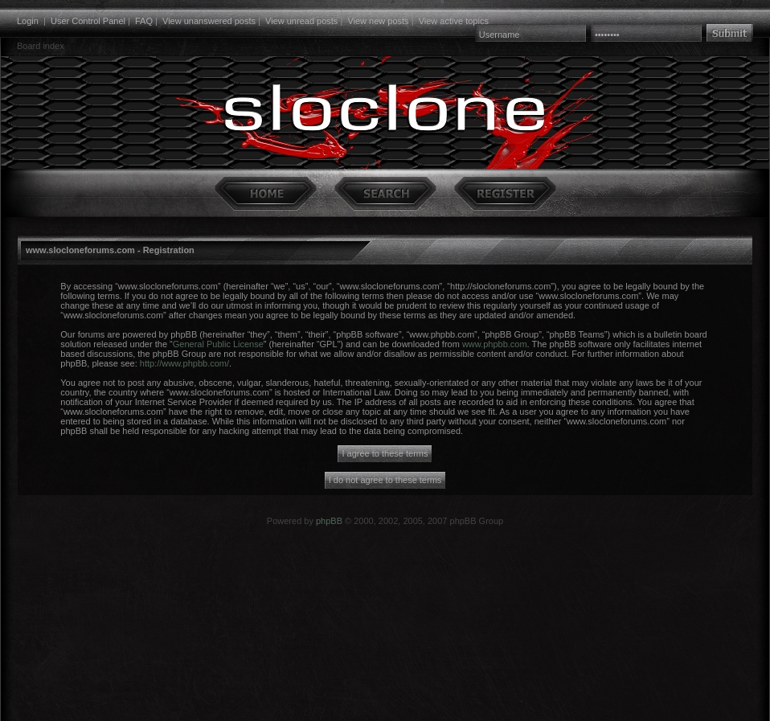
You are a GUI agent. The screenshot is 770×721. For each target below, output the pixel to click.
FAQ (144, 21)
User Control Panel (88, 21)
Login (28, 21)
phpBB (329, 521)
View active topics (454, 21)
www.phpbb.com (494, 344)
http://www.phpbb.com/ (184, 363)
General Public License (218, 344)
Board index (40, 46)
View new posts (377, 21)
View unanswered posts (209, 21)
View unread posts (301, 21)
